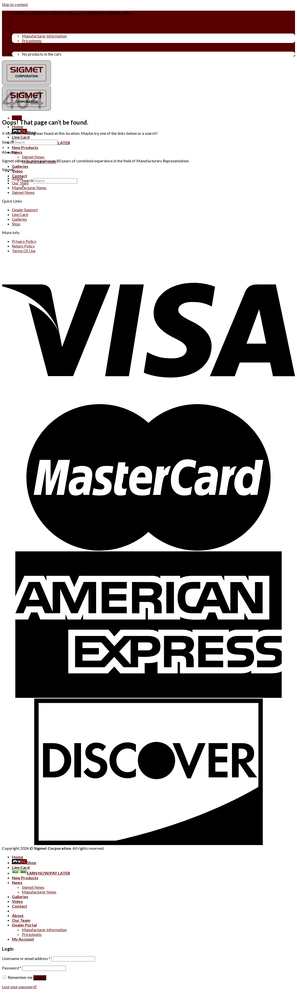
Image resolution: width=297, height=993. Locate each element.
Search (7, 142)
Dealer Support (25, 209)
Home (17, 126)
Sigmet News (33, 156)
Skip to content (15, 4)
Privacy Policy (24, 241)
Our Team (21, 26)
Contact (19, 906)
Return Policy (23, 246)
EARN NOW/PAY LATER (41, 873)
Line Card (21, 137)
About (18, 21)
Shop (16, 223)
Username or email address (26, 958)
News (17, 882)
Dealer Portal (24, 31)
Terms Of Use (24, 250)
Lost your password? (19, 986)
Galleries (20, 166)
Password (11, 967)
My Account (23, 45)
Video (17, 171)
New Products (25, 147)
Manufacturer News (29, 187)
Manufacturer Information (44, 36)
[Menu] (17, 117)
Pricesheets (32, 40)
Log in (39, 978)
